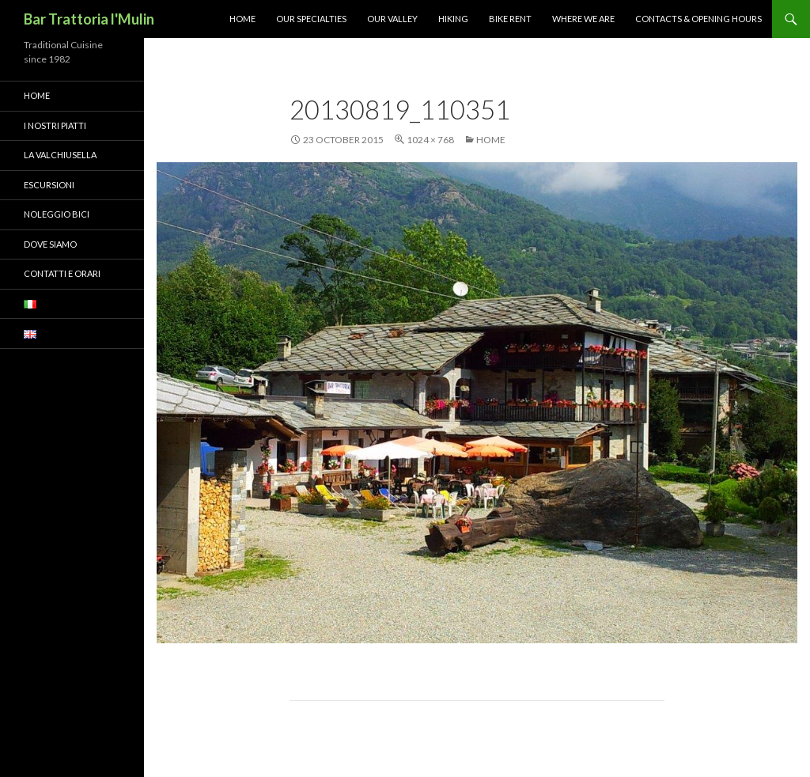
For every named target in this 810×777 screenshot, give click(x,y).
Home (242, 18)
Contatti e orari (62, 273)
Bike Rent (510, 18)
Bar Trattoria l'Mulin (89, 19)
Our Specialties (311, 18)
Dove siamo (50, 244)
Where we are (583, 18)
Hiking (453, 18)
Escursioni (49, 185)
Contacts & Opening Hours (698, 18)
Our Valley (392, 18)
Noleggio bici (56, 214)
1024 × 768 (430, 140)
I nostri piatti (55, 125)
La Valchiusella (60, 155)
